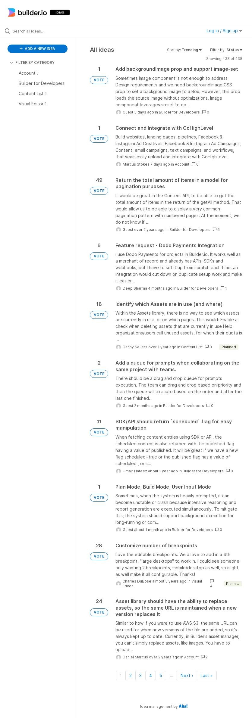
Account (182, 164)
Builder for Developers (179, 112)
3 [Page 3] (140, 675)
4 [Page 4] (150, 675)
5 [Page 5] (160, 675)
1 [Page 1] (121, 675)
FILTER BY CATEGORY (32, 62)
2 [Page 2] (130, 675)
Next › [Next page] (187, 675)
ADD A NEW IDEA (37, 48)
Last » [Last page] (207, 675)
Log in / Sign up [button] (224, 30)
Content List (192, 347)
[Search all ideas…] (40, 31)
